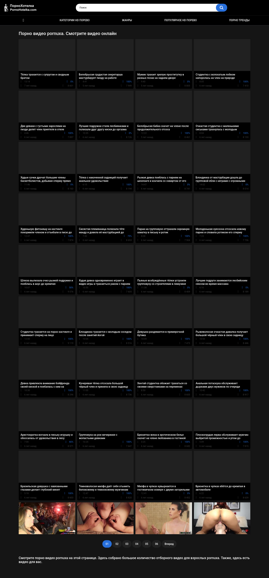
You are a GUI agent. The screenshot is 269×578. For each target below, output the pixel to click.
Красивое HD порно (23, 20)
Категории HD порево (75, 20)
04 (136, 543)
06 (156, 543)
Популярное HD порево (180, 20)
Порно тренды (239, 20)
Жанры (127, 20)
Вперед (169, 543)
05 (146, 543)
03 (126, 543)
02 (116, 543)
